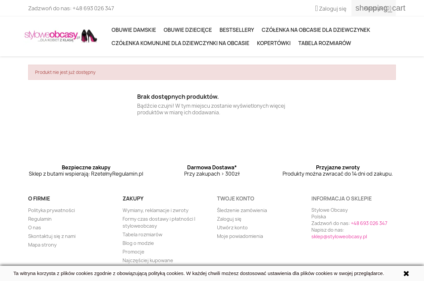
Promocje (133, 252)
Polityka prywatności (51, 210)
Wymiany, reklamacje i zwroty (155, 210)
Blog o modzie (138, 243)
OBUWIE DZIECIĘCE (188, 29)
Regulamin (40, 219)
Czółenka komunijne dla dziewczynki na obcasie (180, 43)
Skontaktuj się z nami (52, 236)
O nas (34, 227)
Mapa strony (42, 245)
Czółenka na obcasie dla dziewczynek (316, 29)
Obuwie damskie (134, 29)
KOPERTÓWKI (274, 43)
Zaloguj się (229, 219)
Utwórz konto (232, 227)
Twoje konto (235, 198)
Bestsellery (237, 29)
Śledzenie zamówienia (242, 210)
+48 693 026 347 (93, 8)
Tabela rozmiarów (324, 43)
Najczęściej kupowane (148, 260)
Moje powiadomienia (240, 236)
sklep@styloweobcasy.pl (339, 236)
